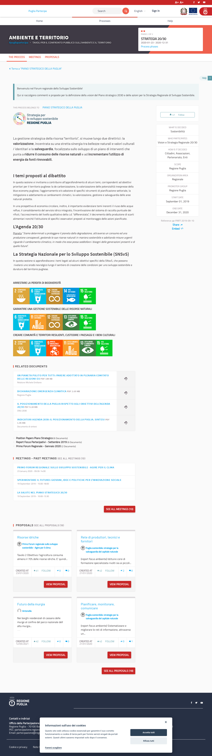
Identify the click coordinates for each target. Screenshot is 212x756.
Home (39, 21)
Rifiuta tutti (148, 741)
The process (17, 57)
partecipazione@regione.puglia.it (35, 733)
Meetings (35, 57)
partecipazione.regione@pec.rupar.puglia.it (38, 730)
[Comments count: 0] (67, 570)
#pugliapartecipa (18, 42)
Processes (104, 21)
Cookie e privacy (18, 747)
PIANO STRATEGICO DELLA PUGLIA (62, 107)
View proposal (57, 584)
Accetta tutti (149, 732)
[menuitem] (140, 11)
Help (170, 21)
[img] (9, 69)
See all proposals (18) (49, 525)
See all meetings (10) (71, 458)
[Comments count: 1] (130, 641)
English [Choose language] (138, 11)
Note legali (39, 747)
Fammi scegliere (53, 747)
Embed (177, 228)
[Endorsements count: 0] (58, 570)
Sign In (156, 11)
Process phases (149, 46)
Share (178, 224)
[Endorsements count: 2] (122, 570)
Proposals (52, 57)
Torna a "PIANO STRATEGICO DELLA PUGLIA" (35, 69)
